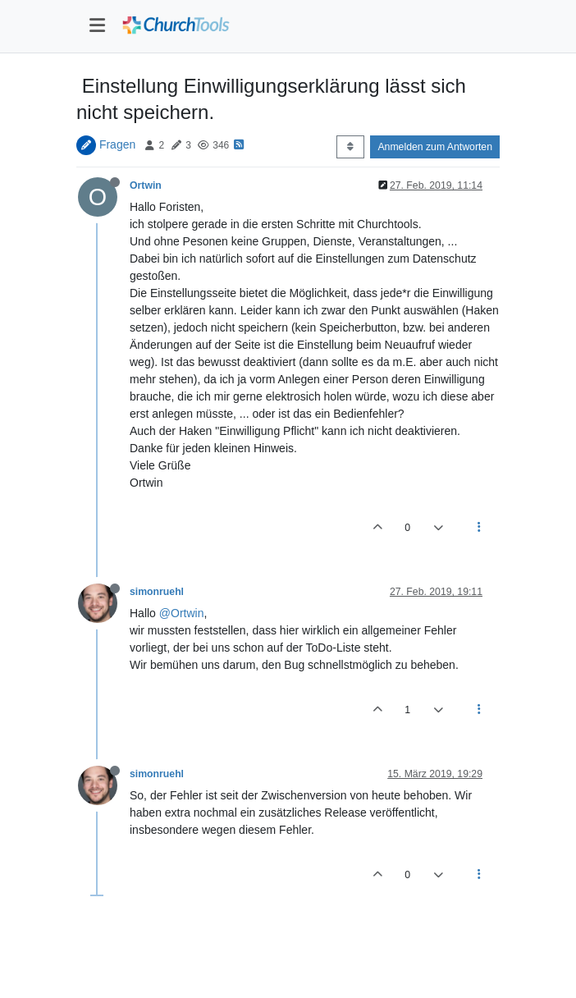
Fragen (117, 144)
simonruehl (157, 591)
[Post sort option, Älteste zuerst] (349, 146)
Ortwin (146, 185)
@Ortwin (181, 613)
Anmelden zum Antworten (434, 147)
